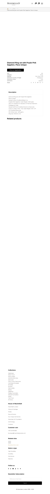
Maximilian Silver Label (13, 445)
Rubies (10, 389)
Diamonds (11, 380)
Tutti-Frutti (11, 398)
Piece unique (11, 376)
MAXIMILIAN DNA (13, 378)
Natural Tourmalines (13, 394)
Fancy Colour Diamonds (14, 381)
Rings (41, 74)
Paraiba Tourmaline (13, 393)
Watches (10, 458)
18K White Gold (39, 76)
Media (9, 411)
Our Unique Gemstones (14, 416)
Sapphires (10, 391)
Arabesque (11, 373)
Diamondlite (11, 388)
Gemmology (11, 421)
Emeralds (10, 384)
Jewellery (10, 453)
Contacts (10, 424)
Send (25, 483)
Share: (8, 82)
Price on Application (15, 70)
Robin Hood (11, 374)
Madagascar (40, 77)
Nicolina (10, 386)
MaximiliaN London (13, 406)
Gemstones (11, 456)
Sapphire (41, 80)
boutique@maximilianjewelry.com (17, 433)
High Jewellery (12, 451)
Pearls (9, 396)
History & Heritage (13, 409)
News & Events (12, 414)
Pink (42, 79)
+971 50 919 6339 (12, 430)
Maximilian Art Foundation (15, 419)
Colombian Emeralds (13, 383)
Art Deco (10, 399)
